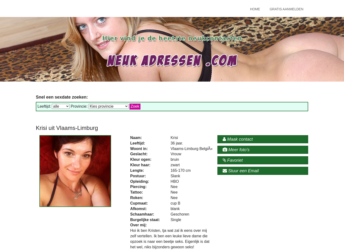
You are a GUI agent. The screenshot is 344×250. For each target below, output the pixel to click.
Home (255, 9)
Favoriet (233, 160)
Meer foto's (236, 149)
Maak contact (238, 139)
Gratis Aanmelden (286, 9)
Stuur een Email (241, 170)
